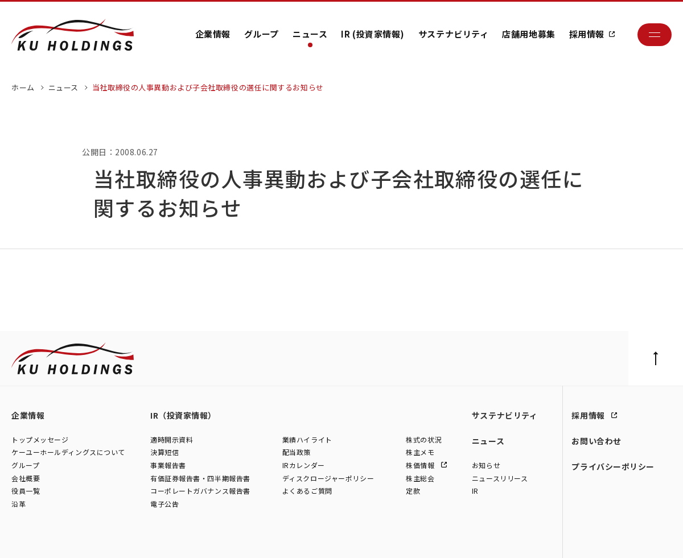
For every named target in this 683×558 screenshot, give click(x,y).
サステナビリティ (453, 34)
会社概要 (25, 478)
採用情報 (586, 34)
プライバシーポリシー (613, 466)
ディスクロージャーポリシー (328, 478)
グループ (261, 34)
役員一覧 (25, 491)
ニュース (310, 34)
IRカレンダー (303, 465)
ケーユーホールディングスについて (68, 452)
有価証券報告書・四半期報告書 (200, 478)
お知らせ (486, 465)
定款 (413, 491)
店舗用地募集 (528, 34)
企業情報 (213, 34)
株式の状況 (424, 439)
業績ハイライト (307, 439)
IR (475, 491)
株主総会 (420, 478)
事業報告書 (168, 465)
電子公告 (164, 504)
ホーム (23, 87)
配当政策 (296, 452)
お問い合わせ (596, 441)
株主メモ (420, 452)
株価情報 (421, 465)
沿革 (18, 504)
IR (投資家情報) (373, 34)
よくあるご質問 (307, 491)
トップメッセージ (39, 439)
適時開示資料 (171, 439)
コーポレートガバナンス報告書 (200, 491)
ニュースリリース (500, 478)
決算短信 (164, 452)
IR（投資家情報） (183, 415)
